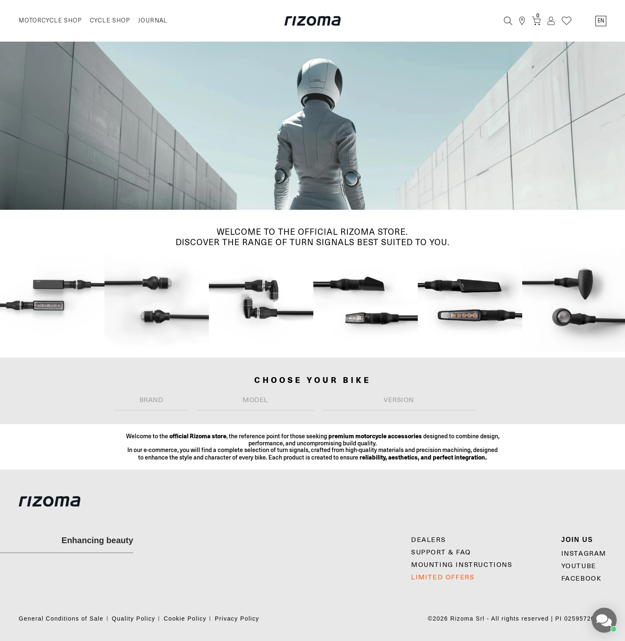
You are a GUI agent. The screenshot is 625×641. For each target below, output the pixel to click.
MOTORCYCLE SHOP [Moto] (50, 20)
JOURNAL (153, 20)
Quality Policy (133, 618)
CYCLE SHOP (110, 20)
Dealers (428, 540)
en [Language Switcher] (601, 21)
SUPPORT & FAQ (441, 552)
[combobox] (151, 400)
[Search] (508, 21)
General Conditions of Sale (61, 618)
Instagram (583, 553)
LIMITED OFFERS (442, 577)
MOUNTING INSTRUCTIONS (462, 565)
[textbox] (151, 400)
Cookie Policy (185, 618)
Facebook (581, 578)
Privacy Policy (237, 618)
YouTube (578, 566)
